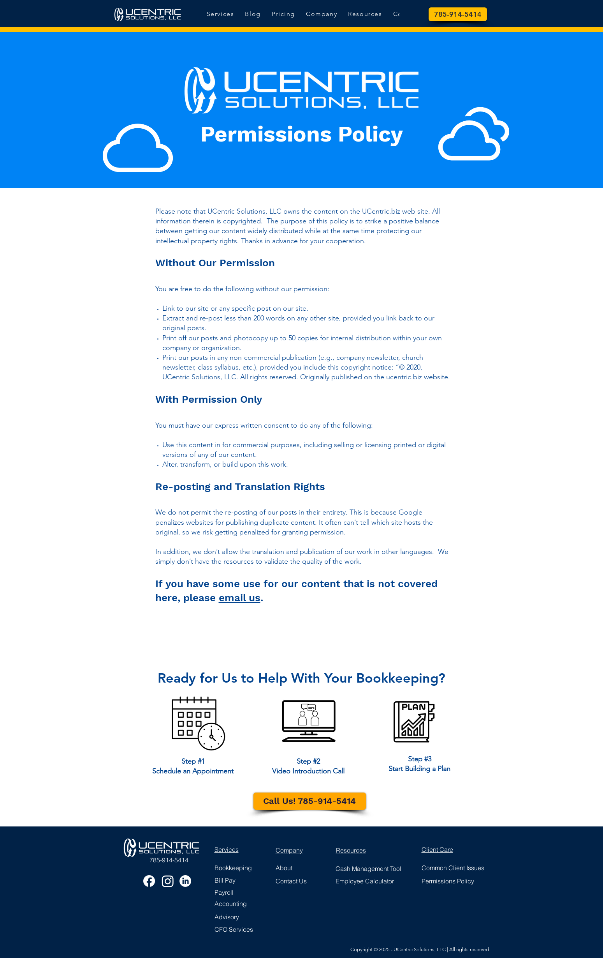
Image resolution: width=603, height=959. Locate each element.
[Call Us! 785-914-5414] (309, 801)
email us (239, 597)
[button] (365, 14)
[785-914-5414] (458, 14)
